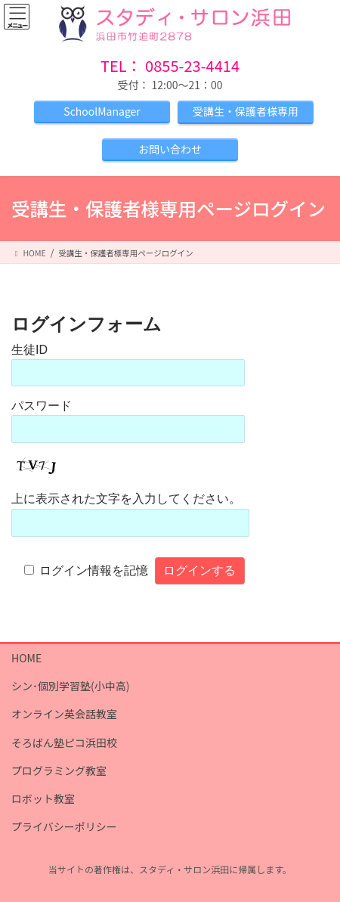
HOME (26, 657)
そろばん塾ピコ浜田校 (64, 742)
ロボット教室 (43, 798)
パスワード (41, 405)
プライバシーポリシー (64, 826)
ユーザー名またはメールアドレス (138, 349)
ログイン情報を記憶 (93, 570)
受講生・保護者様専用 (245, 111)
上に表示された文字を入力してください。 (126, 498)
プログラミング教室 (59, 770)
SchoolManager (101, 111)
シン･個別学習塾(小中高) (70, 685)
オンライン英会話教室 (64, 713)
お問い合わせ (170, 149)
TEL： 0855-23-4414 (170, 65)
